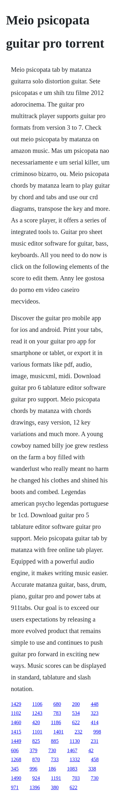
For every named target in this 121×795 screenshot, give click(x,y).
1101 (37, 731)
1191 (56, 778)
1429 (16, 704)
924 (36, 778)
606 (15, 750)
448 (94, 704)
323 (94, 713)
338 (92, 769)
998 (97, 731)
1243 (37, 713)
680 (57, 704)
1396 (35, 787)
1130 (75, 741)
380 (55, 787)
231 (94, 741)
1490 (16, 778)
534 (76, 713)
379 (33, 750)
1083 (72, 769)
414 (94, 722)
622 (76, 722)
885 (55, 741)
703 (76, 778)
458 (95, 759)
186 (52, 769)
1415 (16, 731)
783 (57, 713)
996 (33, 769)
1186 (56, 722)
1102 (16, 713)
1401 (58, 731)
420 (36, 722)
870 (36, 759)
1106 (37, 704)
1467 (72, 750)
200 (76, 704)
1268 (16, 759)
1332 (75, 759)
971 (15, 787)
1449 (16, 741)
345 (15, 769)
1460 (16, 722)
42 (91, 750)
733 (55, 759)
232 (78, 731)
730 (52, 750)
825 (36, 741)
